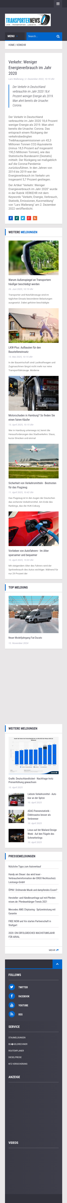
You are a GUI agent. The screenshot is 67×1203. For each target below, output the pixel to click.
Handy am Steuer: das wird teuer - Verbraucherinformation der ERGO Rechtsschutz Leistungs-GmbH (32, 878)
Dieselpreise (15, 1057)
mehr (52, 950)
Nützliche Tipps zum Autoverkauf (25, 866)
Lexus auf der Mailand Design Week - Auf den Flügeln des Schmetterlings (42, 834)
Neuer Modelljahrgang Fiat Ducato (25, 637)
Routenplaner (16, 1050)
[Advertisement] (33, 686)
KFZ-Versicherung (18, 1063)
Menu (13, 36)
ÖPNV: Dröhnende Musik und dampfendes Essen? (33, 890)
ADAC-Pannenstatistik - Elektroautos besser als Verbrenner (39, 815)
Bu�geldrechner (18, 1044)
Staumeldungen (17, 1037)
